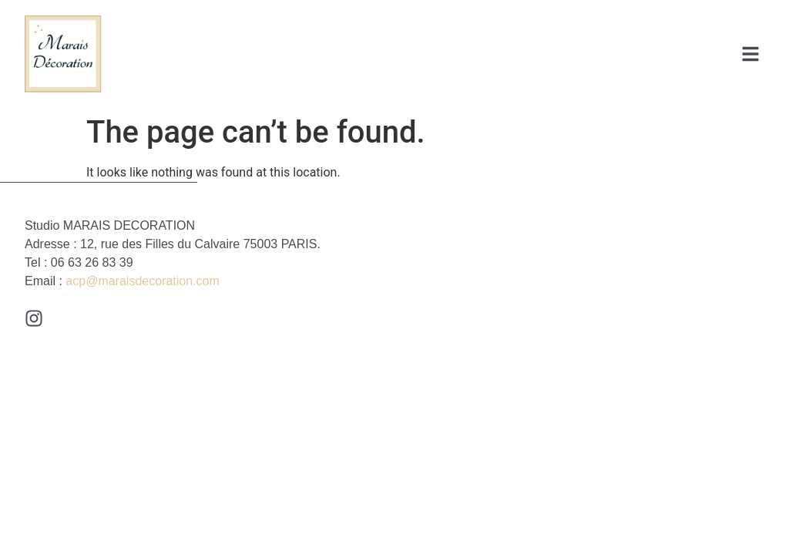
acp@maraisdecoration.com (142, 281)
